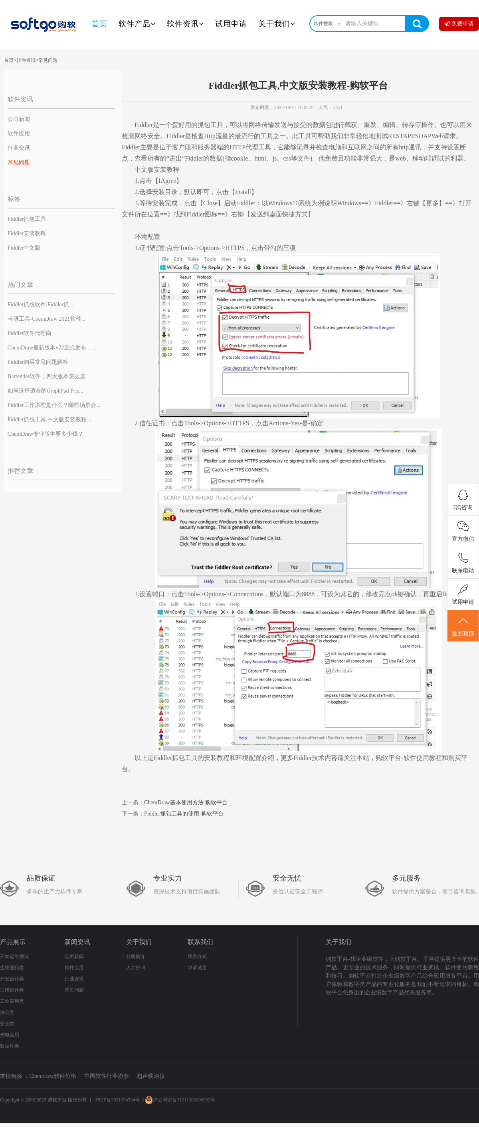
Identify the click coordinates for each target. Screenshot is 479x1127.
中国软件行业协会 (106, 1076)
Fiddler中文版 (24, 248)
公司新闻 (19, 119)
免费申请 (459, 24)
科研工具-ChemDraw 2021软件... (46, 319)
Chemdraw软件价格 (53, 1076)
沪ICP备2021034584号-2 (119, 1100)
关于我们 (276, 24)
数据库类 (9, 1046)
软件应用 (19, 134)
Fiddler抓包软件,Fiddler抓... (40, 305)
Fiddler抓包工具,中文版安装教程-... (50, 420)
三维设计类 (12, 990)
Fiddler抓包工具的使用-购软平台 (184, 814)
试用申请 (231, 24)
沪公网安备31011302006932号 (180, 1100)
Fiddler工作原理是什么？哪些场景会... (54, 405)
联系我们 (200, 942)
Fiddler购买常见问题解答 (38, 362)
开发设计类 (12, 979)
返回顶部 (463, 626)
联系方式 (197, 956)
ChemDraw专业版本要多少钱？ (46, 434)
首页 (99, 24)
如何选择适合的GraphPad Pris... (45, 391)
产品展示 (13, 942)
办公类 (7, 1012)
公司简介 (135, 956)
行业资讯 (19, 148)
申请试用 (197, 967)
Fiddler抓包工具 (27, 219)
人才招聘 (135, 967)
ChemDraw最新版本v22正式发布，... (52, 348)
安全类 (7, 1023)
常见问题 (47, 60)
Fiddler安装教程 (27, 233)
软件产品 (137, 24)
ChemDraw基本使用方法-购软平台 (186, 803)
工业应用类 (12, 1001)
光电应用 (9, 1035)
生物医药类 (12, 967)
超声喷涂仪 (151, 1076)
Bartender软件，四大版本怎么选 (46, 376)
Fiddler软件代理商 (29, 333)
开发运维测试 (14, 956)
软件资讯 (185, 24)
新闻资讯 (77, 942)
